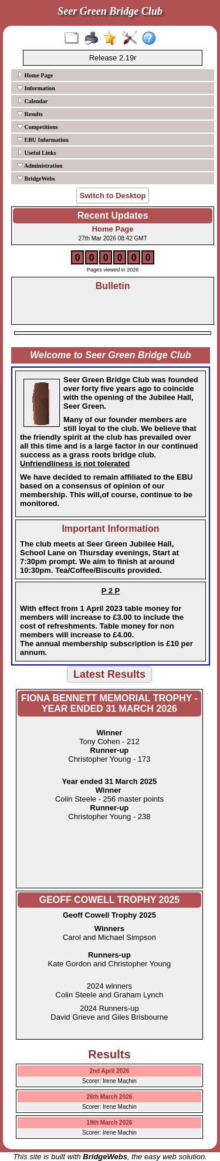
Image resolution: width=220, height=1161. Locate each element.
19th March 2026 (110, 1122)
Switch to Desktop (113, 195)
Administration (40, 165)
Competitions (37, 126)
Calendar (32, 100)
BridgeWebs (36, 178)
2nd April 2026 (109, 1071)
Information (36, 87)
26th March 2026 (110, 1097)
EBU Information (43, 139)
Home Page (35, 75)
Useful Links (36, 152)
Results (30, 113)
